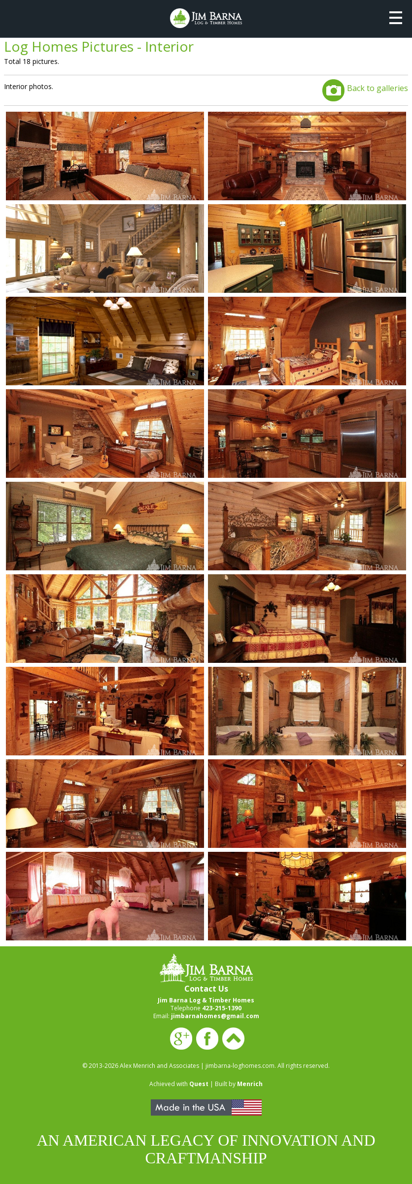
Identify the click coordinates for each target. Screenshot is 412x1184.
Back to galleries (377, 88)
